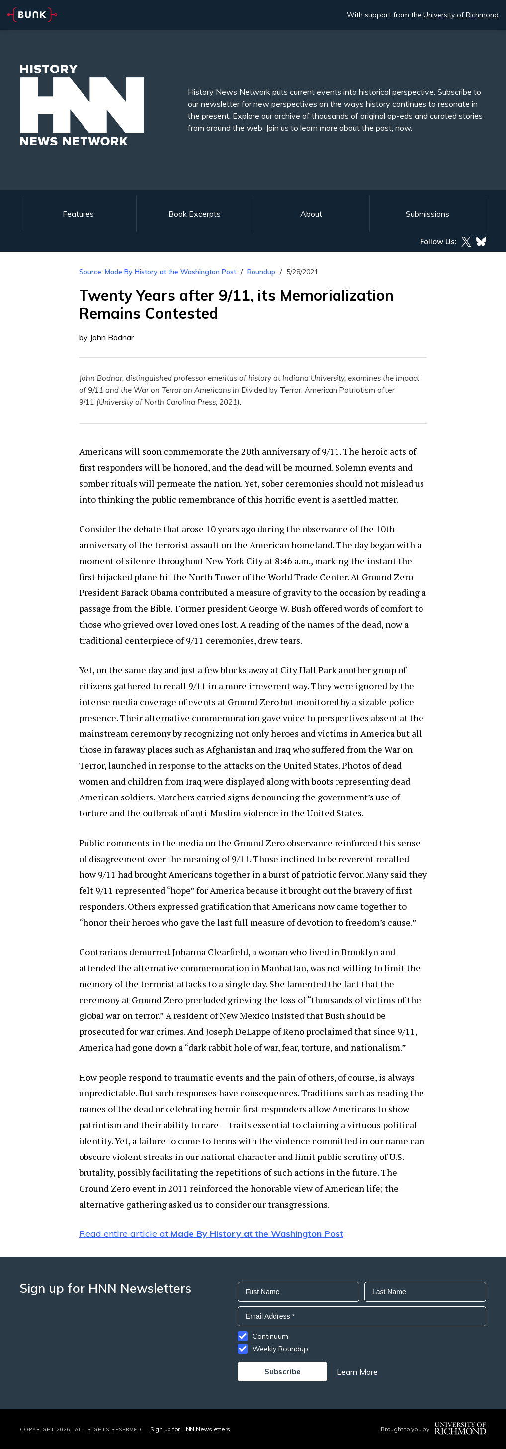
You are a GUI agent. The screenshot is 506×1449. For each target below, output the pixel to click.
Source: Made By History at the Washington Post (157, 271)
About (311, 213)
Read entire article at (211, 1233)
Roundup (261, 271)
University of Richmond (461, 14)
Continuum (270, 1336)
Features (78, 213)
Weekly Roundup (280, 1348)
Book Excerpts (195, 213)
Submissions (427, 213)
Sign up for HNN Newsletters (190, 1429)
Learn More (357, 1372)
